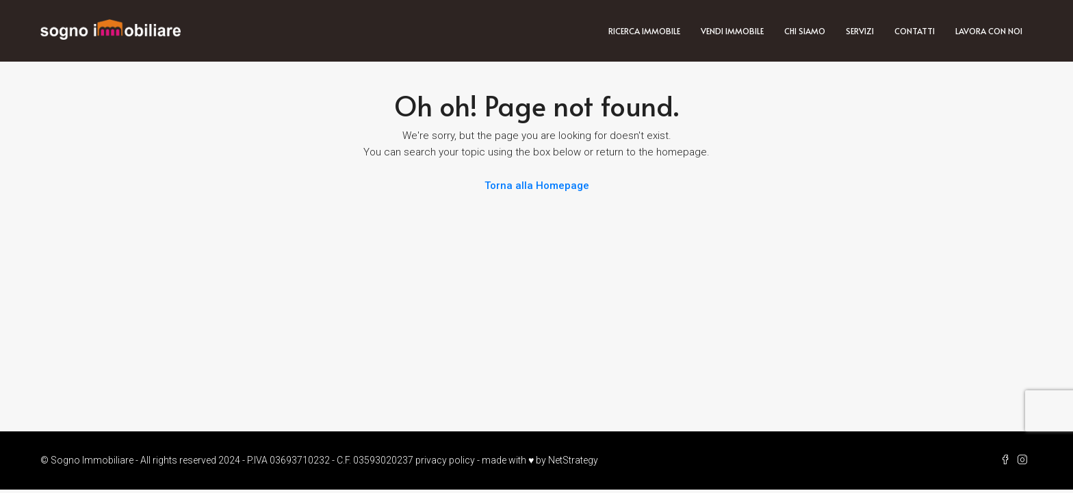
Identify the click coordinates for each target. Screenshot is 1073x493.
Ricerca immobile (644, 30)
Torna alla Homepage (536, 185)
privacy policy (445, 460)
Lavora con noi (988, 30)
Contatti (914, 30)
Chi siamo (804, 30)
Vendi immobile (732, 30)
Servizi (860, 30)
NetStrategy (573, 460)
